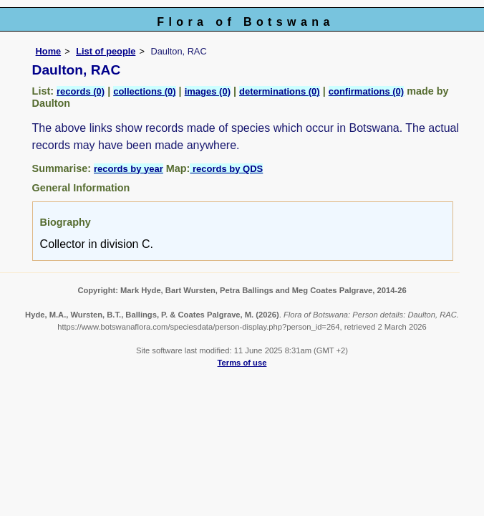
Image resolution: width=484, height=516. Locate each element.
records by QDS (226, 168)
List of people (105, 51)
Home (49, 51)
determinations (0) (279, 91)
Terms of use (242, 362)
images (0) (208, 91)
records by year (128, 168)
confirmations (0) (366, 91)
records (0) (81, 91)
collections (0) (144, 91)
